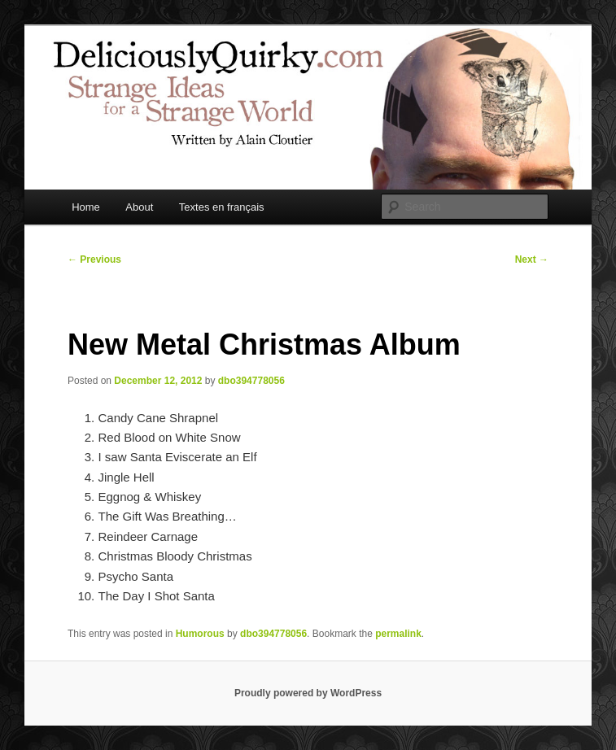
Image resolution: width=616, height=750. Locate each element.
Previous (94, 259)
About (139, 207)
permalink (398, 633)
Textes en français (221, 207)
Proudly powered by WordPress (308, 693)
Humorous (200, 633)
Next (531, 259)
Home (86, 207)
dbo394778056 (251, 380)
